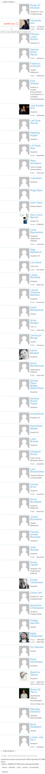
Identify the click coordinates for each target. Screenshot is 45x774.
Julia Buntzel (34, 548)
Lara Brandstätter (37, 470)
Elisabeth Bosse (35, 453)
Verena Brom (34, 485)
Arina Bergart (34, 321)
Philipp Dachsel (34, 621)
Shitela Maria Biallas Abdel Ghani (37, 384)
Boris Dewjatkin (36, 725)
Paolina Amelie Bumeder (35, 534)
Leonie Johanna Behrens (35, 292)
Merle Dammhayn (36, 660)
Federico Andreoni (35, 65)
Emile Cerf (36, 592)
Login (19, 767)
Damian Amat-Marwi (34, 52)
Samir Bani (36, 202)
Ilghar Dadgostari (36, 634)
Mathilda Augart (35, 134)
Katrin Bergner (34, 351)
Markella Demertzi (35, 710)
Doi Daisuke (37, 647)
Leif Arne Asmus (35, 122)
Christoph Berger (35, 336)
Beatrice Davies (35, 673)
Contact (25, 767)
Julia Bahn (36, 178)
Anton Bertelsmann (37, 364)
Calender (12, 767)
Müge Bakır (36, 190)
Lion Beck (36, 262)
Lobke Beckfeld (35, 276)
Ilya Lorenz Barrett (36, 216)
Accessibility (34, 767)
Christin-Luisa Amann (35, 37)
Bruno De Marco (35, 690)
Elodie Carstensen (36, 581)
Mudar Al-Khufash (35, 6)
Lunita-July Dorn (36, 738)
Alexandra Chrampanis (37, 606)
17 (3, 2)
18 (6, 2)
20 (11, 2)
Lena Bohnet (34, 440)
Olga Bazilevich (36, 251)
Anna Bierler (37, 413)
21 (13, 2)
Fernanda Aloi (35, 21)
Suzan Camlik (34, 563)
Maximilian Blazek (36, 427)
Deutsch (5, 772)
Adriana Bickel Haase (34, 401)
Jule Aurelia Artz (37, 106)
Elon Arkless (34, 82)
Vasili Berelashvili (36, 308)
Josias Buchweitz (36, 518)
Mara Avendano (35, 162)
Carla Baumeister (36, 231)
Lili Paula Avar (35, 147)
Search (4, 767)
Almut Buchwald (35, 500)
